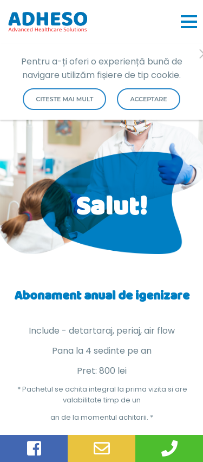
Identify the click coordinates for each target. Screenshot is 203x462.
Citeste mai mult (64, 99)
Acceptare (148, 99)
